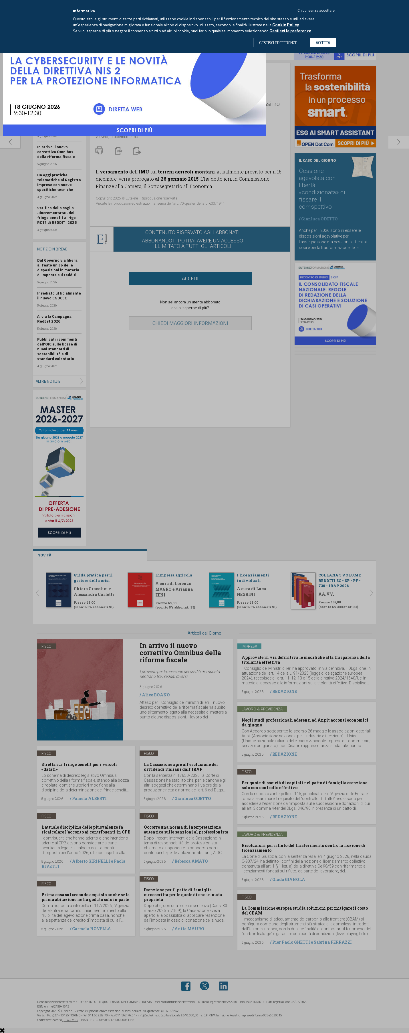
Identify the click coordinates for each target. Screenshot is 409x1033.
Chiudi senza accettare (316, 11)
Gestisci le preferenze (290, 31)
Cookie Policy (285, 25)
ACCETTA (323, 42)
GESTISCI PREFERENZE (278, 42)
